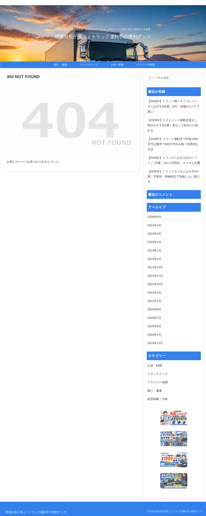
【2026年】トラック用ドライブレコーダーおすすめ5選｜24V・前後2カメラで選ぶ (173, 106)
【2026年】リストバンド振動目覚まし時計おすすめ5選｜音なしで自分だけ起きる (172, 125)
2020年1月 (154, 334)
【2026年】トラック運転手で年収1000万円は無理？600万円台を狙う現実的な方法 (173, 144)
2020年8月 (154, 309)
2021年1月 (154, 301)
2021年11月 (155, 275)
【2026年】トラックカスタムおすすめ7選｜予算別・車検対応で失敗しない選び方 (173, 176)
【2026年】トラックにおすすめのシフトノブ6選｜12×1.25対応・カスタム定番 (173, 160)
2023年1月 (154, 250)
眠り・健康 (154, 390)
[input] (174, 77)
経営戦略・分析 (157, 399)
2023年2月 (154, 242)
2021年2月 (154, 292)
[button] (197, 78)
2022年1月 (154, 259)
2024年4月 (154, 225)
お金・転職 (154, 365)
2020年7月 (154, 318)
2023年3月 (154, 233)
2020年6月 (154, 326)
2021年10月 (155, 284)
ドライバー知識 (157, 382)
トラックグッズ (157, 373)
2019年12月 (155, 343)
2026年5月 (154, 216)
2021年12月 (155, 267)
